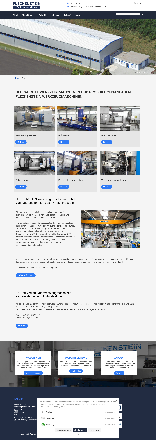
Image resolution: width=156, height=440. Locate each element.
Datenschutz (35, 434)
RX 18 (137, 72)
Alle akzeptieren (80, 430)
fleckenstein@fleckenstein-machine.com (88, 6)
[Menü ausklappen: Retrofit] (47, 15)
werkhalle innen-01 (141, 72)
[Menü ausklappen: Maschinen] (34, 15)
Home (17, 78)
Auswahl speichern (64, 430)
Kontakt (22, 325)
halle (135, 72)
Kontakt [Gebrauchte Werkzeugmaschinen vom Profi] (78, 15)
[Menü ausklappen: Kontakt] (84, 15)
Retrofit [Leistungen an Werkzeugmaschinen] (42, 15)
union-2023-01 (139, 72)
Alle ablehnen (94, 430)
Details (20, 142)
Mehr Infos (76, 371)
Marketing (50, 425)
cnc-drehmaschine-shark (144, 72)
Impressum (20, 434)
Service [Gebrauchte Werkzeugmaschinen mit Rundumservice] (56, 15)
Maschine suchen (33, 373)
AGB (27, 434)
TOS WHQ (142, 72)
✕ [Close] (116, 400)
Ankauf (67, 15)
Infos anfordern (25, 275)
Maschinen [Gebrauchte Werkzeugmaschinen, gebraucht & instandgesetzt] (27, 15)
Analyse (49, 412)
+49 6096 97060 (77, 3)
